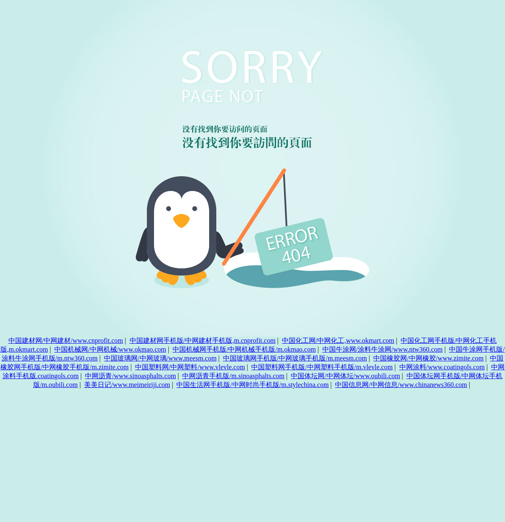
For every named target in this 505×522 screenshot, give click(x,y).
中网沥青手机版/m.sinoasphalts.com (233, 375)
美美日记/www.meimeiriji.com (127, 384)
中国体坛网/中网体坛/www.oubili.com (345, 375)
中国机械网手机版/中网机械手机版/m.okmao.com (244, 349)
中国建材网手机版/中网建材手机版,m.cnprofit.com (203, 340)
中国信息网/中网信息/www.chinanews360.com (401, 384)
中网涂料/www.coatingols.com (442, 367)
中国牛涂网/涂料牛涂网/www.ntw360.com (382, 349)
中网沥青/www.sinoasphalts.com (130, 375)
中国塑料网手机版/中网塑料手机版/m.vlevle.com (322, 367)
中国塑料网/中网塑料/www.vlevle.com (190, 367)
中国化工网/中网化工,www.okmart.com (338, 340)
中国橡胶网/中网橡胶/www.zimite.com (428, 358)
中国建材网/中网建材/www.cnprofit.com (65, 340)
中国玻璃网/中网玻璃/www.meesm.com (160, 358)
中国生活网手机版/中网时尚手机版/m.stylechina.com (252, 384)
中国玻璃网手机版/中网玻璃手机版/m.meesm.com (295, 358)
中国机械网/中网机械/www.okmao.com (110, 349)
